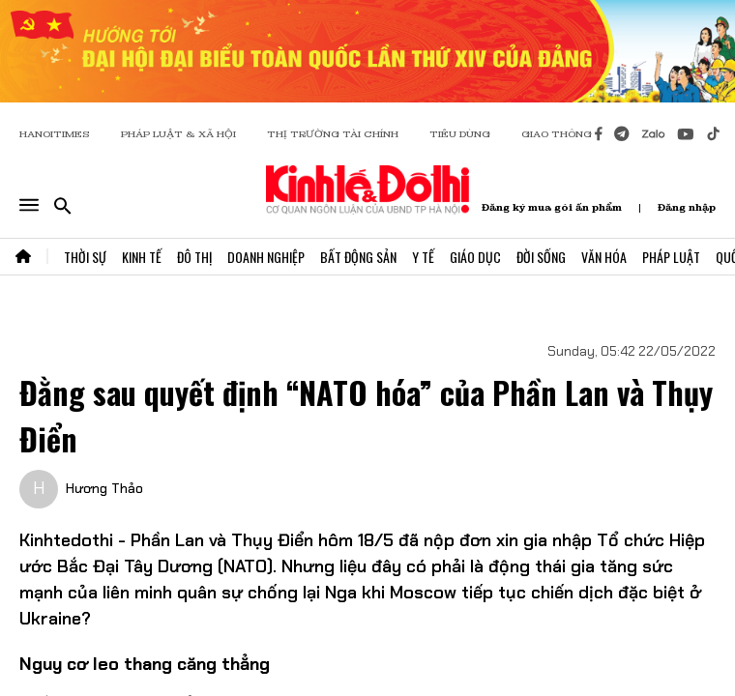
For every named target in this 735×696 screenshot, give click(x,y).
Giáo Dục (475, 256)
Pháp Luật (671, 256)
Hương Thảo (104, 488)
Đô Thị (194, 256)
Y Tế (423, 256)
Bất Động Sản (358, 256)
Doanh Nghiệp (266, 256)
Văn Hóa (604, 256)
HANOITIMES (54, 134)
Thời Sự (85, 256)
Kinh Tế (142, 256)
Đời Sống (541, 256)
